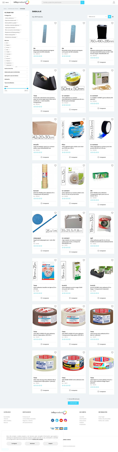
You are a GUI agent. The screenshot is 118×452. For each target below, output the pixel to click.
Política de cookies (103, 420)
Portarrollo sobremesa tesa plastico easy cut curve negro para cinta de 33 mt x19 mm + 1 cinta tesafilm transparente (44, 100)
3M (91, 191)
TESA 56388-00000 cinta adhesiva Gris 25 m (73, 380)
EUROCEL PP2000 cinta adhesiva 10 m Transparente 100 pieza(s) (43, 193)
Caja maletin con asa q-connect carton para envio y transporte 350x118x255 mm (71, 241)
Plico (63, 144)
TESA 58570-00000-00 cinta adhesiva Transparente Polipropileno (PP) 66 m (73, 334)
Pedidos (82, 422)
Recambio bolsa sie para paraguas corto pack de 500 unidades (72, 51)
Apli (91, 238)
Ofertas (6, 419)
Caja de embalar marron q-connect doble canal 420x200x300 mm (43, 147)
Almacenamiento (27, 422)
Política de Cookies (37, 439)
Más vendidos (7, 420)
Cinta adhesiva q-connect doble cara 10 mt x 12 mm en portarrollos (73, 193)
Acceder (82, 417)
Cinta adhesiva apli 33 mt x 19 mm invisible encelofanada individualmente (101, 241)
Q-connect (66, 96)
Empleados (83, 424)
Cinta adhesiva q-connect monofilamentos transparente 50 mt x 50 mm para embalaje (73, 99)
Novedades (7, 417)
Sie (34, 48)
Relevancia (97, 16)
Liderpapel (37, 238)
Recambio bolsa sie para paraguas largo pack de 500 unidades (43, 51)
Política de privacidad (104, 419)
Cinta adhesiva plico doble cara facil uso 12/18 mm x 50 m (72, 147)
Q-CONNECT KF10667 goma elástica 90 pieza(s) (101, 98)
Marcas (6, 422)
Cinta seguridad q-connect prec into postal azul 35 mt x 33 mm (101, 147)
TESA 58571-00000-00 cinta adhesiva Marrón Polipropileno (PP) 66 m (44, 334)
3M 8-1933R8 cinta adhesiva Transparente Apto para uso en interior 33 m (99, 194)
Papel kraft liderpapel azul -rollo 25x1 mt (44, 241)
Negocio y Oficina (27, 420)
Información (83, 419)
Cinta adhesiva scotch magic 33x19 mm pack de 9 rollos (72, 288)
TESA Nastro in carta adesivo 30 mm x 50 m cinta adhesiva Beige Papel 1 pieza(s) (101, 381)
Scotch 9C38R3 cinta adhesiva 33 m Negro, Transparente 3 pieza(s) (100, 288)
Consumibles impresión (29, 419)
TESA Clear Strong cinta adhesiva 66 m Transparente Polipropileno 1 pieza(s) (44, 380)
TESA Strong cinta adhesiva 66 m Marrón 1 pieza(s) (99, 334)
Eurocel (36, 191)
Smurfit (36, 144)
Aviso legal (101, 417)
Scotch (64, 285)
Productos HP (26, 417)
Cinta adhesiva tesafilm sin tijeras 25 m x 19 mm (44, 288)
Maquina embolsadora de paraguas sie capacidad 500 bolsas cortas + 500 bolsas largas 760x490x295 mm (101, 52)
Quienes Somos (66, 439)
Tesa (35, 96)
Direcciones (83, 420)
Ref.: (34, 54)
